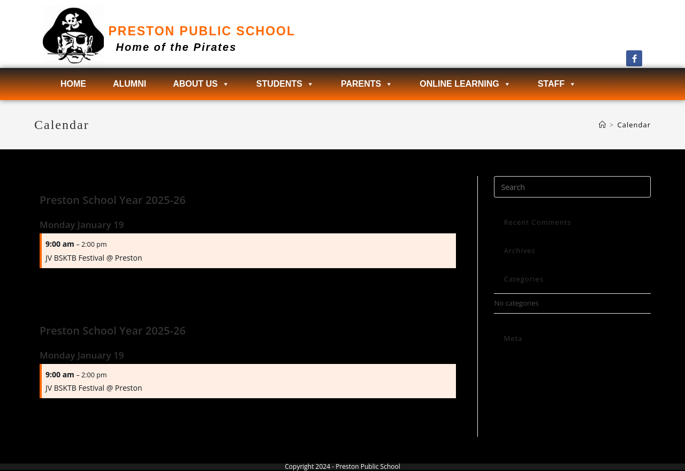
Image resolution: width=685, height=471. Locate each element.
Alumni (129, 83)
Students (285, 84)
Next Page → (434, 283)
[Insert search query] (572, 186)
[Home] (602, 125)
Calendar (634, 125)
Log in (503, 358)
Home (73, 83)
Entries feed (513, 371)
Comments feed (519, 384)
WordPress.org (518, 396)
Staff (557, 84)
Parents (367, 84)
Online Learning (465, 84)
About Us (201, 84)
